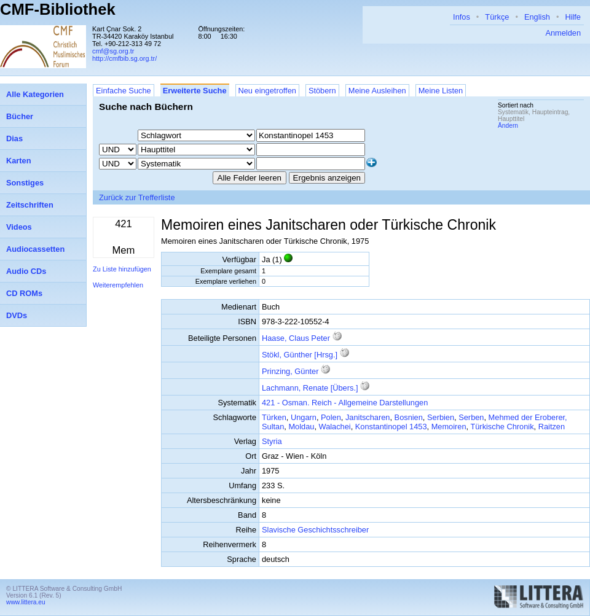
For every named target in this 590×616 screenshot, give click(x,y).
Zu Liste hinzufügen (122, 269)
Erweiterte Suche (195, 90)
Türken (274, 417)
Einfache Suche (123, 90)
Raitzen (551, 426)
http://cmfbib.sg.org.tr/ (124, 58)
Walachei (335, 426)
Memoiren (448, 426)
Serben (471, 417)
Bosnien (409, 417)
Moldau (301, 426)
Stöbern (322, 90)
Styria (272, 441)
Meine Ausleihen (377, 90)
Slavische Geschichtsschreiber (315, 529)
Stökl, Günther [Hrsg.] (299, 354)
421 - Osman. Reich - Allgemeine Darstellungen (345, 402)
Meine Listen (441, 90)
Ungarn (304, 417)
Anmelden (563, 32)
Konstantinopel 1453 (391, 426)
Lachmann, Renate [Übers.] (310, 387)
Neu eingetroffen (267, 90)
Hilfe (573, 16)
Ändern (508, 125)
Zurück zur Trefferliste (137, 197)
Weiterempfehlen (118, 285)
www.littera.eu (25, 602)
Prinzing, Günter (291, 371)
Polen (331, 417)
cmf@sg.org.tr (113, 51)
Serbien (440, 417)
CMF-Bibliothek (58, 9)
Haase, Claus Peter (297, 338)
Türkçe (497, 16)
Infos (461, 16)
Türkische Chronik (501, 426)
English (537, 16)
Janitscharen (367, 417)
